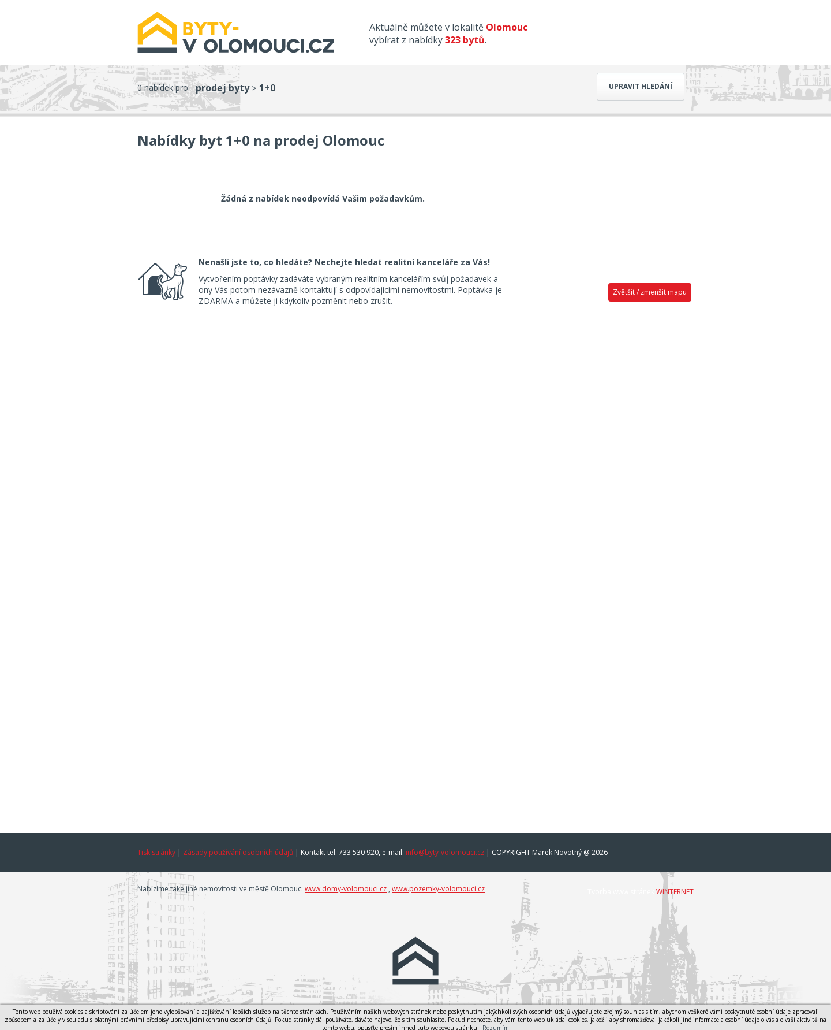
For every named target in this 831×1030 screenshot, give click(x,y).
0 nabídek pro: (163, 87)
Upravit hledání (640, 86)
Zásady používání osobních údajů (238, 852)
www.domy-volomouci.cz (346, 889)
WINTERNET (675, 892)
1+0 (267, 87)
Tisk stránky (156, 852)
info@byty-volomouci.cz (445, 852)
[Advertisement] (605, 488)
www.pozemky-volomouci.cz (438, 889)
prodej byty (222, 87)
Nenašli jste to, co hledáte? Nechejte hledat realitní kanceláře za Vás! (344, 261)
